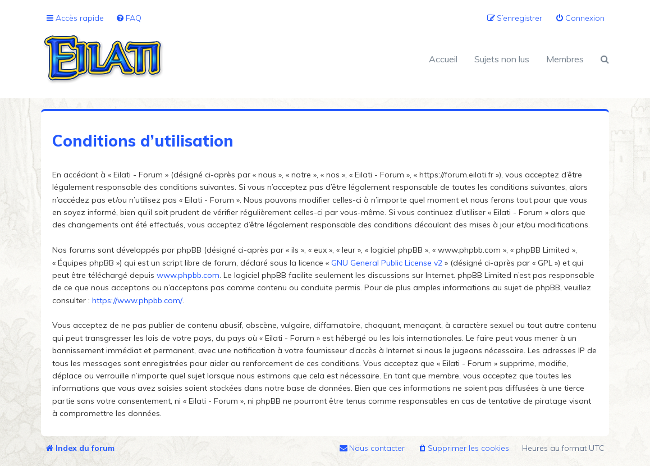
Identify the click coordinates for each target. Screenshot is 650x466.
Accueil (443, 59)
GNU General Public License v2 (386, 263)
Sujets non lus (501, 59)
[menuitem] (128, 18)
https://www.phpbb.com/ (137, 300)
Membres (565, 59)
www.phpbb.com (188, 275)
